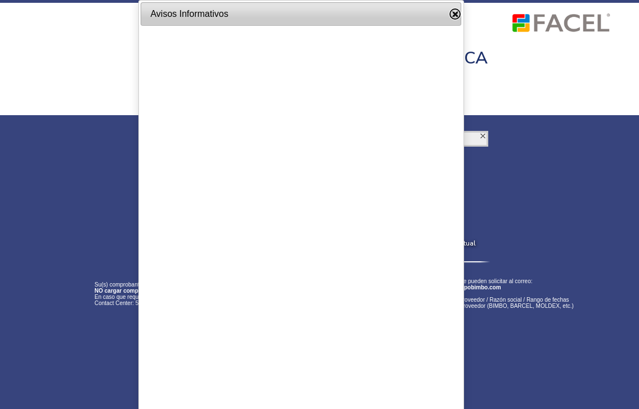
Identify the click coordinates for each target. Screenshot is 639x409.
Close (455, 14)
